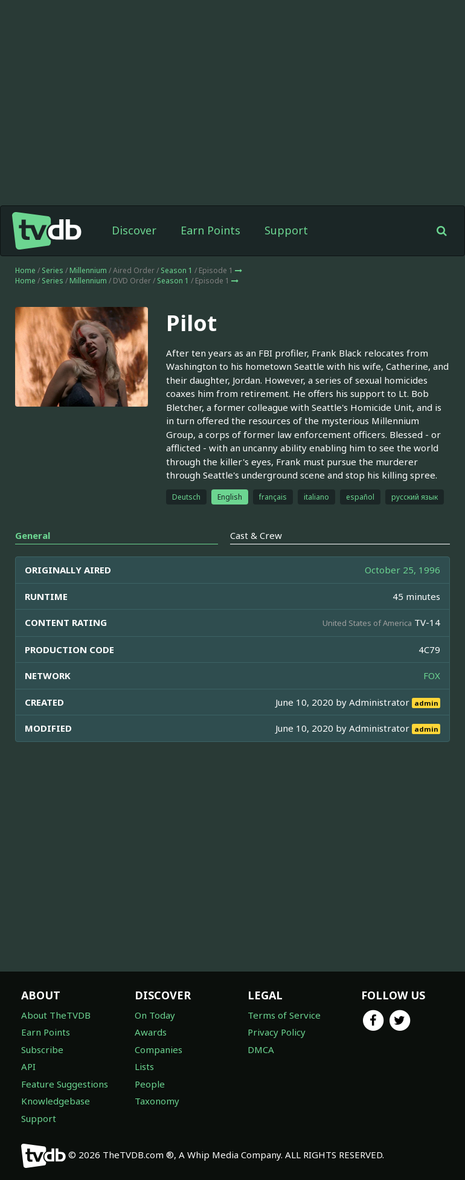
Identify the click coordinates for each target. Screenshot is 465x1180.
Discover (134, 230)
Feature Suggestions (64, 1084)
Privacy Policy (277, 1032)
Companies (158, 1049)
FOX (431, 675)
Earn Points (210, 230)
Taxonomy (157, 1101)
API (28, 1066)
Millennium (88, 270)
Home (25, 270)
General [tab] (32, 535)
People (150, 1084)
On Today (155, 1015)
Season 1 (177, 270)
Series (52, 270)
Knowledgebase (55, 1101)
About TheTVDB (56, 1015)
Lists (144, 1066)
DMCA (261, 1049)
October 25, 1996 (402, 570)
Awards (151, 1032)
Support (286, 230)
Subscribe (42, 1049)
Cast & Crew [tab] (256, 535)
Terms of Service (284, 1015)
